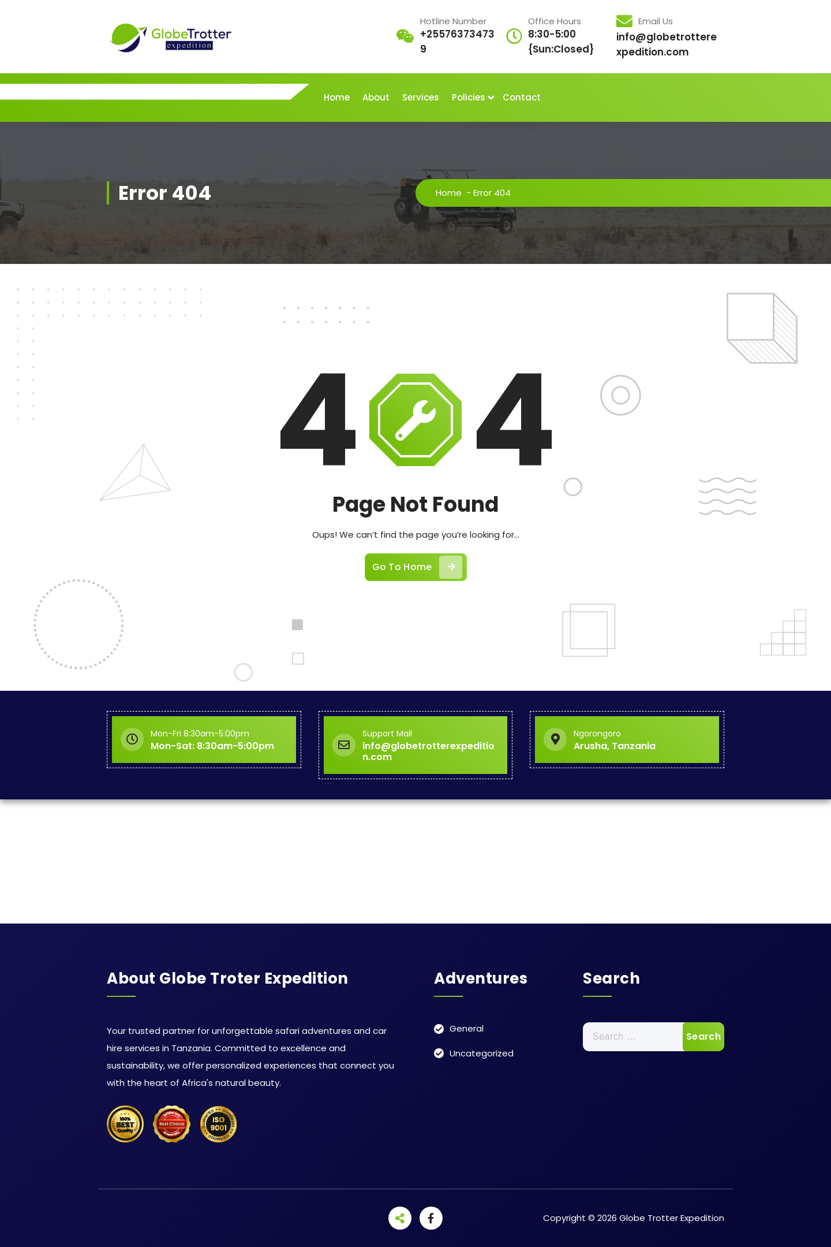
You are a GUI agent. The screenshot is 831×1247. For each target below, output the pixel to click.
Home (337, 97)
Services (420, 97)
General (467, 1028)
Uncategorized (482, 1053)
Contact (522, 97)
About (376, 97)
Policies (468, 97)
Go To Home (417, 567)
